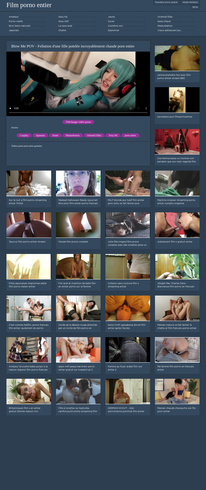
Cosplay (24, 135)
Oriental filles (94, 135)
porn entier (130, 135)
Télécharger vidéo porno (78, 122)
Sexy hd (113, 135)
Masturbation (73, 135)
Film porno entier (29, 5)
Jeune (55, 135)
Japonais (40, 135)
